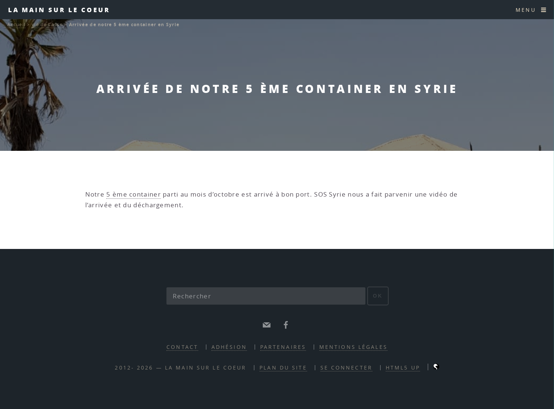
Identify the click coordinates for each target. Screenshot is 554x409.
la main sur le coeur (59, 9)
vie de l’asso (47, 24)
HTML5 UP (403, 367)
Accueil (16, 24)
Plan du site (283, 367)
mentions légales (353, 346)
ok (378, 296)
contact (182, 346)
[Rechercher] (266, 296)
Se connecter (346, 367)
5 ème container (133, 194)
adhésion (229, 346)
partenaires (283, 346)
